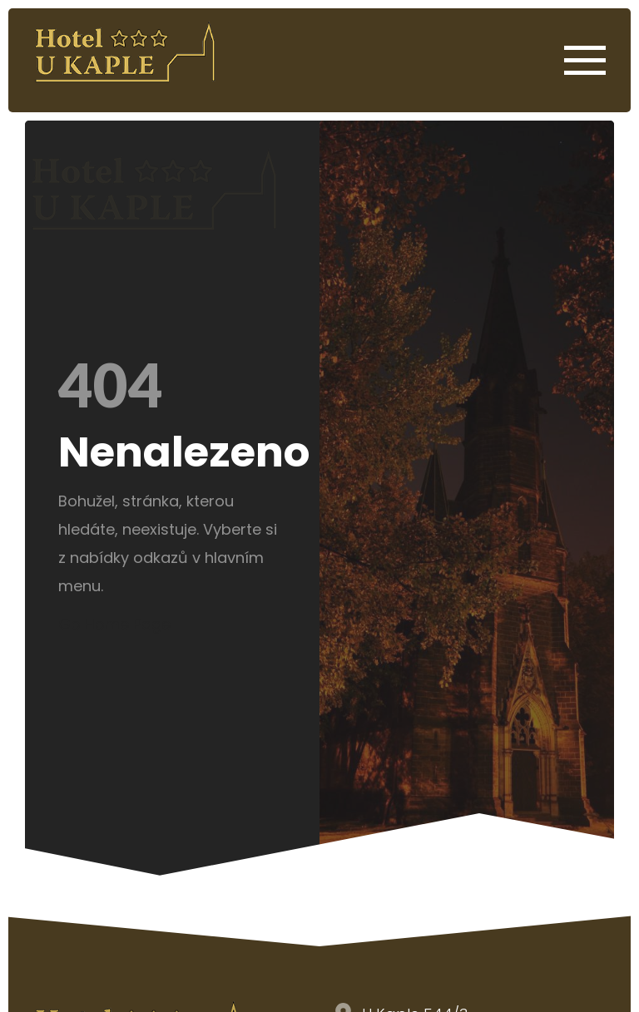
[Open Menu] (585, 60)
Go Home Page (114, 624)
